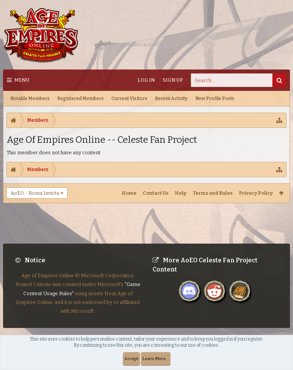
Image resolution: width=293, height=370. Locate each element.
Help (181, 193)
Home (129, 193)
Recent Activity (171, 98)
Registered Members (80, 98)
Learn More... (155, 358)
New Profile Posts (214, 98)
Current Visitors (129, 98)
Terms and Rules (213, 193)
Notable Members (30, 98)
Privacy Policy (256, 193)
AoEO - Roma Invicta (35, 193)
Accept (131, 358)
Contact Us (156, 193)
